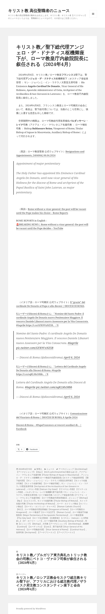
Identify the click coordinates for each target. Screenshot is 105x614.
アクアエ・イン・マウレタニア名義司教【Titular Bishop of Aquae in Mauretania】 (52, 473)
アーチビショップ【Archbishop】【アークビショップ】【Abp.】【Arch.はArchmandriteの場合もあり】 (52, 470)
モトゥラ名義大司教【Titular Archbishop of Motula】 (52, 502)
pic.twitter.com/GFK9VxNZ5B (34, 348)
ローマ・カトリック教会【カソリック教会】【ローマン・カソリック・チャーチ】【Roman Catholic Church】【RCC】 (52, 506)
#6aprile (73, 343)
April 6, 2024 (72, 357)
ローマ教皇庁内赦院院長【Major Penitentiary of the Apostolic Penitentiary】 (52, 513)
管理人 (39, 469)
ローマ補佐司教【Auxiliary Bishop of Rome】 (64, 521)
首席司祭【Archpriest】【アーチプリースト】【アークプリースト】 (45, 532)
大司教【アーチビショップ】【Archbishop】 (62, 523)
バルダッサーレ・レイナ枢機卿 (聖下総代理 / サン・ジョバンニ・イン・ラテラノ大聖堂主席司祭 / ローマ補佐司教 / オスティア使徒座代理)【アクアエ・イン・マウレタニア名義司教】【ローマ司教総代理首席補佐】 (51, 495)
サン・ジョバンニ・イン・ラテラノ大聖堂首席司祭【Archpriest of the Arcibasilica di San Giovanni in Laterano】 (52, 486)
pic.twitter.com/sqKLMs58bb (54, 387)
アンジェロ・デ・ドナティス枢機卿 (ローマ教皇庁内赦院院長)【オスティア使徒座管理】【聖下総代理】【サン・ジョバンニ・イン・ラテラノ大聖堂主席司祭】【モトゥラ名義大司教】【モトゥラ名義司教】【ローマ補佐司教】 (52, 479)
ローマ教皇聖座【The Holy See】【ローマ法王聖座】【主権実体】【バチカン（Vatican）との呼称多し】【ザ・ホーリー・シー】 (52, 518)
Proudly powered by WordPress (31, 608)
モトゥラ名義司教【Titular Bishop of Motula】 (58, 500)
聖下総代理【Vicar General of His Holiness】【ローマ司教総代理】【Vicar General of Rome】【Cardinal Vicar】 (51, 528)
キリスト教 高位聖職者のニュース (39, 10)
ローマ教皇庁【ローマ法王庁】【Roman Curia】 (50, 512)
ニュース (50, 469)
